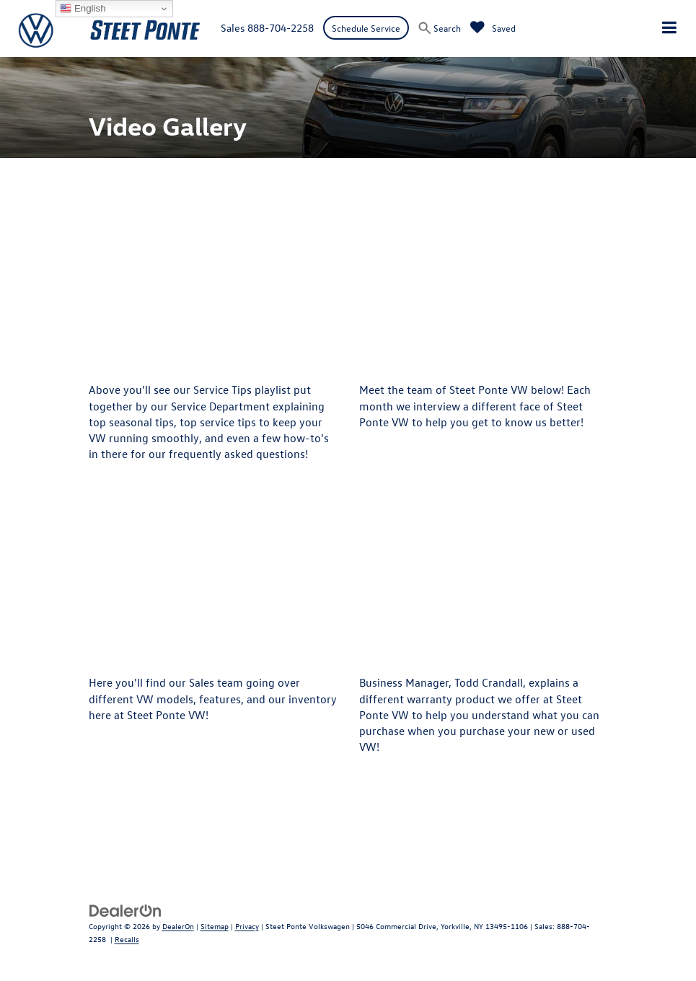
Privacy (247, 925)
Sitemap (215, 925)
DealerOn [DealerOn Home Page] (178, 925)
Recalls (127, 938)
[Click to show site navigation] (669, 28)
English (82, 8)
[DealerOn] (125, 909)
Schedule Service (366, 28)
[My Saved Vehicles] (493, 27)
